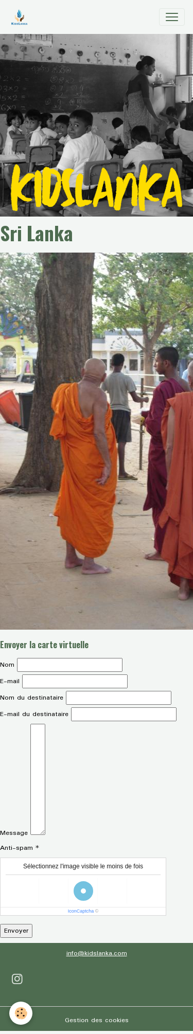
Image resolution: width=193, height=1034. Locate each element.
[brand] (21, 17)
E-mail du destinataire (34, 714)
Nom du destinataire (31, 697)
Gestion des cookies (97, 1020)
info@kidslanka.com (96, 953)
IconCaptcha (81, 911)
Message (14, 833)
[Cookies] (20, 1013)
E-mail (10, 681)
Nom (7, 664)
